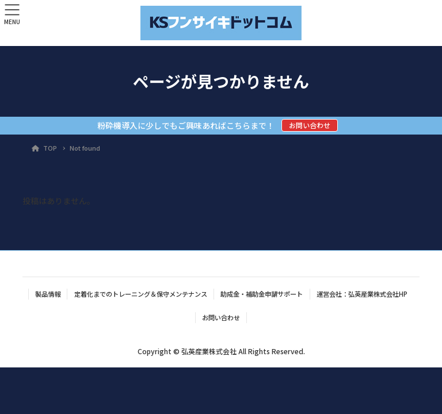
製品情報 (47, 293)
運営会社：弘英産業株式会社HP (362, 293)
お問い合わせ (309, 125)
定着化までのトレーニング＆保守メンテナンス (140, 293)
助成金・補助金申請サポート (261, 293)
